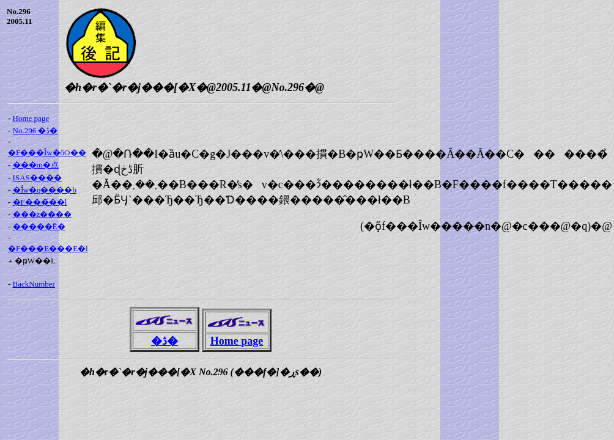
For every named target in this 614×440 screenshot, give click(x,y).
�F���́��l (40, 202)
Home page (31, 118)
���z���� (42, 214)
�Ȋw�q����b (44, 189)
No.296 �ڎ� (35, 130)
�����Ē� (39, 226)
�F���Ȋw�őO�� (47, 152)
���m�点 (36, 164)
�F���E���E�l (48, 248)
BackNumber (34, 283)
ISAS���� (37, 177)
